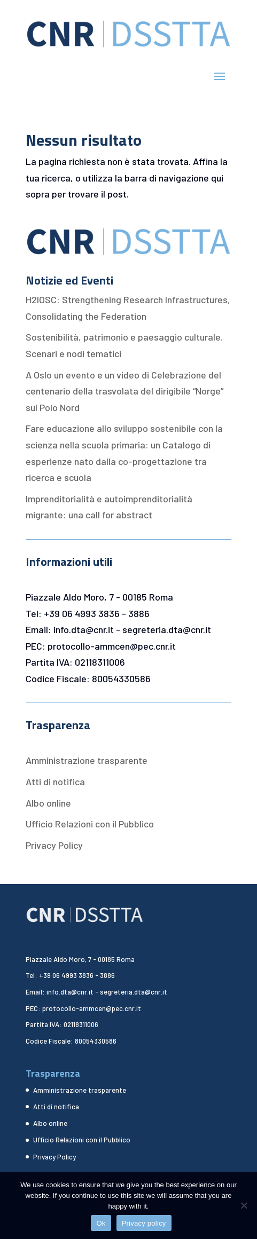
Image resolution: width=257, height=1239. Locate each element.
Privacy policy (144, 1223)
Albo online (48, 803)
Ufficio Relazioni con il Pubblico (90, 824)
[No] (243, 1205)
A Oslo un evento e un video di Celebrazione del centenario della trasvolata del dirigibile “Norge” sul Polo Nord (124, 391)
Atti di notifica (55, 781)
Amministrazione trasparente (86, 760)
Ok (100, 1223)
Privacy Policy (54, 845)
